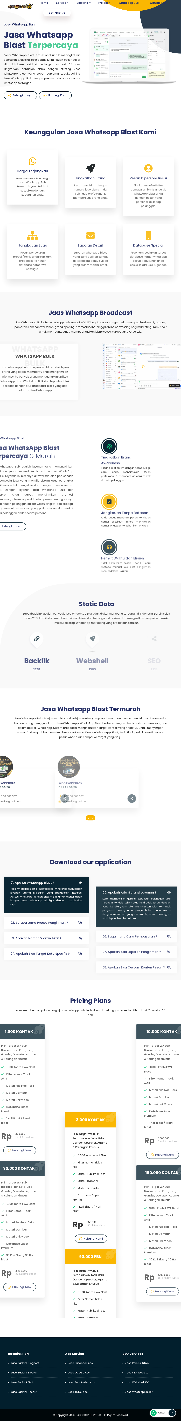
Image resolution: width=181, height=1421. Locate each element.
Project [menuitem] (103, 3)
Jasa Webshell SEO (137, 1382)
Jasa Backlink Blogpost (25, 1363)
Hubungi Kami (55, 95)
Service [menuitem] (61, 3)
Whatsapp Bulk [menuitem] (129, 3)
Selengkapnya (20, 95)
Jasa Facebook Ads (80, 1363)
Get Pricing (57, 13)
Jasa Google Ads (79, 1372)
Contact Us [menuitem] (158, 3)
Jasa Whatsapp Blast (139, 1392)
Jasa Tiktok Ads (78, 1392)
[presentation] (88, 818)
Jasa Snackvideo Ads (81, 1382)
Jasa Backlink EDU (22, 1382)
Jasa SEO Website (136, 1372)
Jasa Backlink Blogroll (24, 1372)
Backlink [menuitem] (82, 3)
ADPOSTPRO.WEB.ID (89, 1415)
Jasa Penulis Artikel (137, 1363)
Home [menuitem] (44, 3)
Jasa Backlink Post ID (24, 1392)
